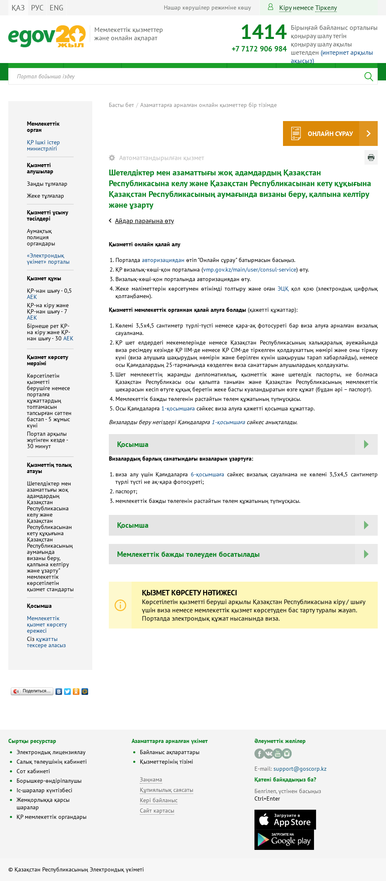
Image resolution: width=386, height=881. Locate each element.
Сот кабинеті (33, 771)
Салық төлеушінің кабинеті (52, 761)
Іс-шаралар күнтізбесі (44, 790)
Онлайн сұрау (330, 133)
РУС (37, 7)
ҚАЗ (18, 7)
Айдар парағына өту (144, 220)
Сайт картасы (157, 810)
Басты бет (121, 105)
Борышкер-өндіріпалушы (49, 780)
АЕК (32, 297)
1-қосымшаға (178, 408)
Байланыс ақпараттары (169, 752)
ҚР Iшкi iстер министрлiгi (43, 145)
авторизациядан (163, 260)
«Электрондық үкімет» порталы (48, 258)
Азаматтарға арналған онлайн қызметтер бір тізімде (208, 105)
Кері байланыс (158, 800)
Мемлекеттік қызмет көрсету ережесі (47, 624)
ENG (56, 7)
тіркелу (326, 7)
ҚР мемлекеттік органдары (51, 816)
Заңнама (151, 779)
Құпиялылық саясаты (166, 790)
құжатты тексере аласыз (46, 642)
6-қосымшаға (207, 474)
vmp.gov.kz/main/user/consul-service (249, 269)
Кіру (285, 7)
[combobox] (193, 76)
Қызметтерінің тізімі (166, 761)
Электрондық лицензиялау (51, 752)
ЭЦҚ (283, 288)
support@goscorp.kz (299, 768)
